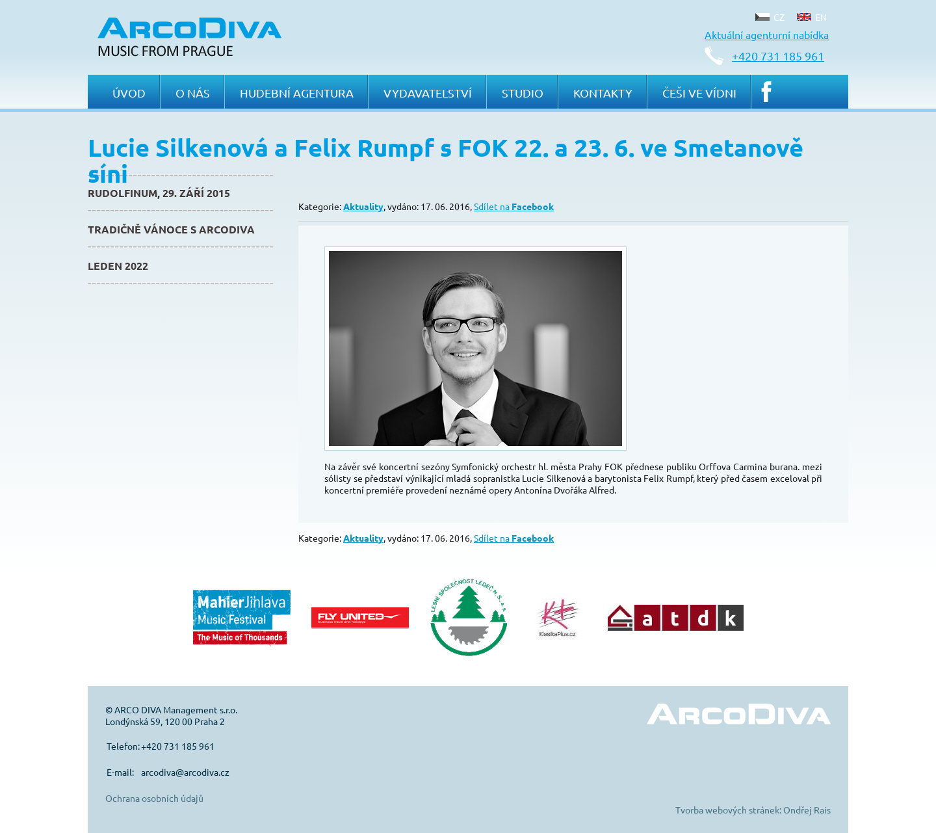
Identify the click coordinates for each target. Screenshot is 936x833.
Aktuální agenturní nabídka (767, 34)
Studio (522, 92)
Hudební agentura (297, 92)
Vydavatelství (428, 92)
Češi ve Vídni (699, 92)
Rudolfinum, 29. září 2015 (159, 193)
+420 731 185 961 (778, 55)
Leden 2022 (118, 265)
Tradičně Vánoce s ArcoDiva (171, 229)
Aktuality (363, 206)
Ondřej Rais (807, 809)
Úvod (129, 92)
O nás (193, 92)
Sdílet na (514, 206)
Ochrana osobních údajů (154, 798)
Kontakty (602, 92)
